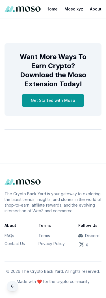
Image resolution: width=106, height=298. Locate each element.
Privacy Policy (51, 243)
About (95, 9)
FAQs (9, 235)
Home (52, 9)
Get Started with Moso (53, 100)
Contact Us (15, 243)
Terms (44, 235)
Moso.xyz (73, 9)
